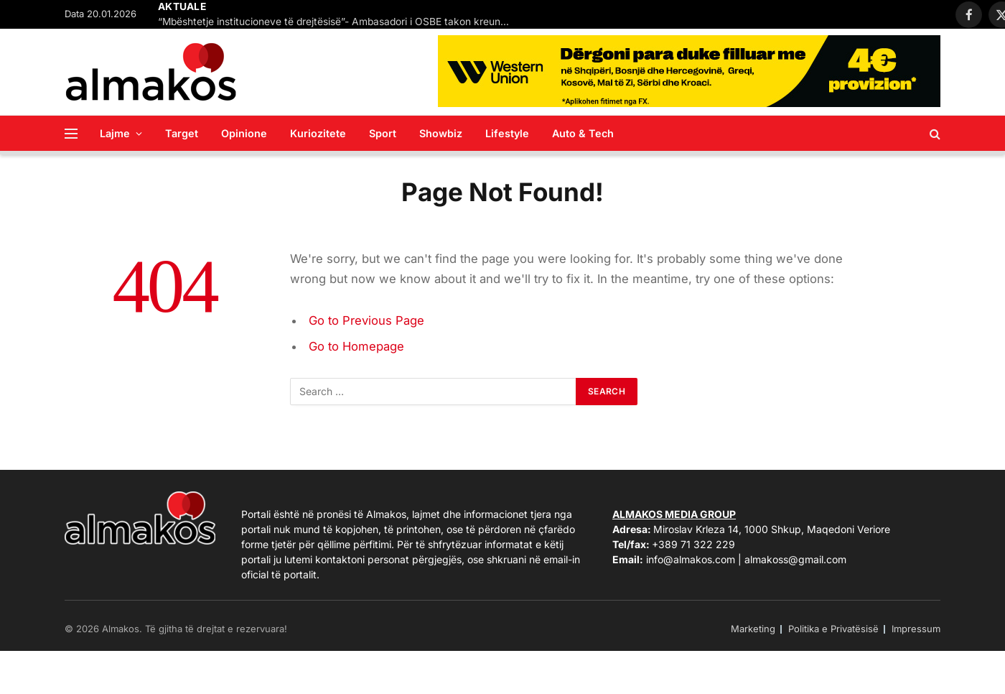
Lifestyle (507, 133)
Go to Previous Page (366, 320)
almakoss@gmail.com (795, 559)
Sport (382, 133)
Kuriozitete (318, 133)
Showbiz (440, 133)
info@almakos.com (690, 559)
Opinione (244, 133)
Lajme (115, 133)
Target (181, 133)
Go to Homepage (356, 346)
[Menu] (71, 133)
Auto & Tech (583, 133)
